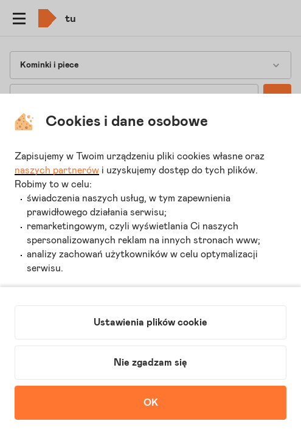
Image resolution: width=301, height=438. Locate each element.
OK (151, 403)
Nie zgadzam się (150, 362)
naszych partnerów (57, 170)
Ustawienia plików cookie (150, 322)
